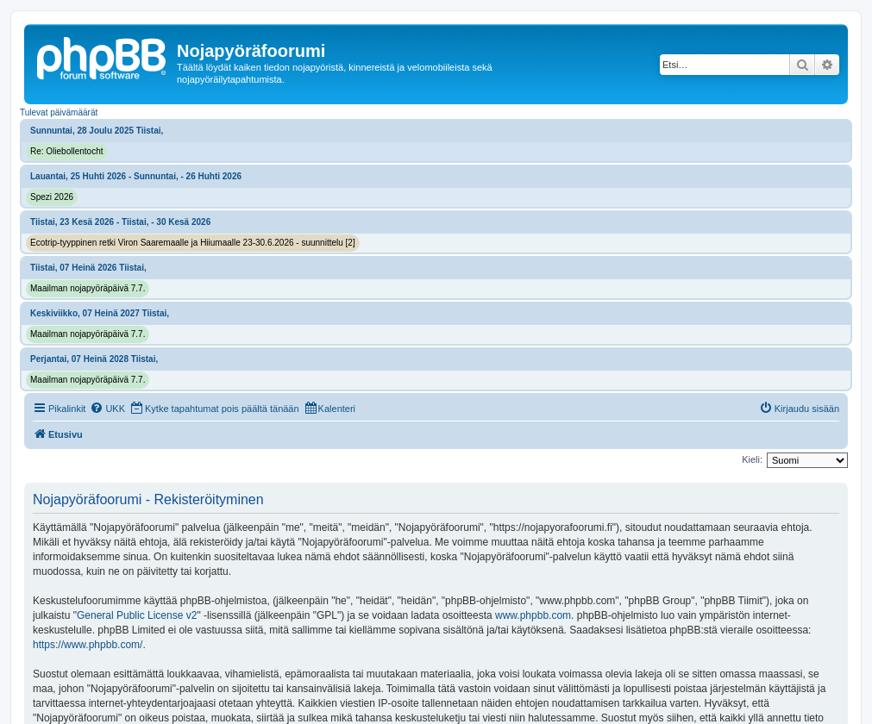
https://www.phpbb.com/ (87, 645)
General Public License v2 (137, 615)
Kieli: (752, 459)
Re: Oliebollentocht (67, 151)
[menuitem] (107, 408)
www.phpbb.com (533, 615)
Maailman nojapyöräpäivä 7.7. (87, 288)
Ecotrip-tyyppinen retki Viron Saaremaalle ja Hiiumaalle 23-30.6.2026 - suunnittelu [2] (192, 242)
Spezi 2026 (51, 197)
